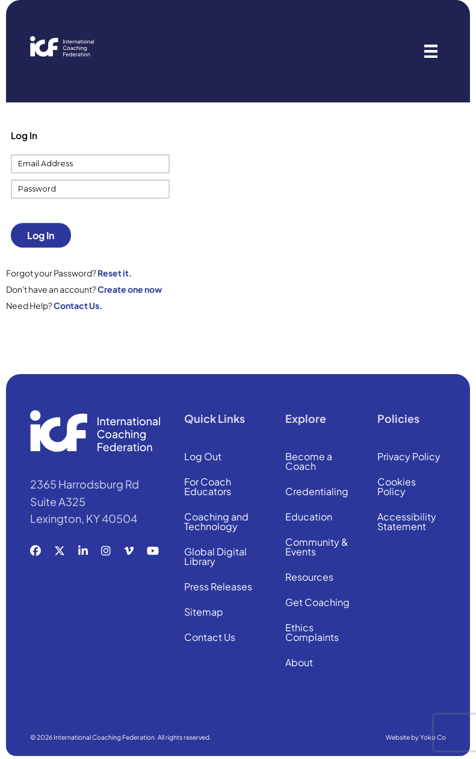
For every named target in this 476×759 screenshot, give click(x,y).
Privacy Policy (408, 457)
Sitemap (203, 612)
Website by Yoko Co (416, 737)
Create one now (129, 289)
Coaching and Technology (216, 522)
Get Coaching (317, 603)
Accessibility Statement (406, 522)
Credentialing (316, 492)
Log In (40, 235)
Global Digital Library (215, 557)
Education (308, 517)
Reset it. (114, 272)
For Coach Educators (207, 487)
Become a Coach (308, 462)
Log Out (202, 457)
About (299, 663)
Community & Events (316, 547)
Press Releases (218, 587)
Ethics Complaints (312, 633)
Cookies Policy (396, 487)
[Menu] (431, 51)
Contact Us (209, 637)
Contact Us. (78, 305)
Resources (309, 577)
